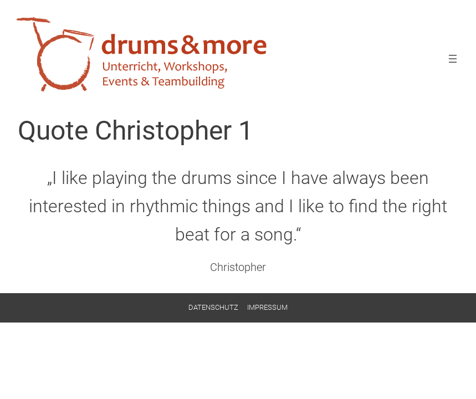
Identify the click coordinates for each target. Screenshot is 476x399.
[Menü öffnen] (452, 58)
